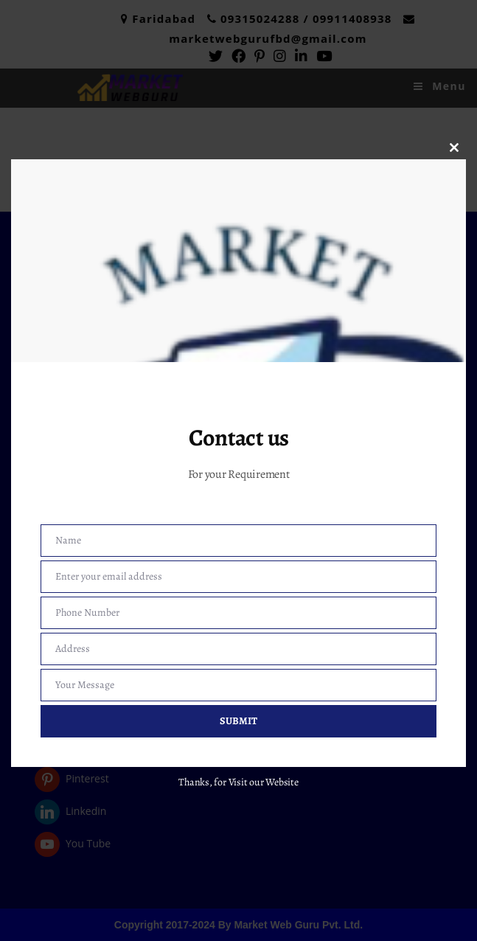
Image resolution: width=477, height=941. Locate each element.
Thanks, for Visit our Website (238, 782)
